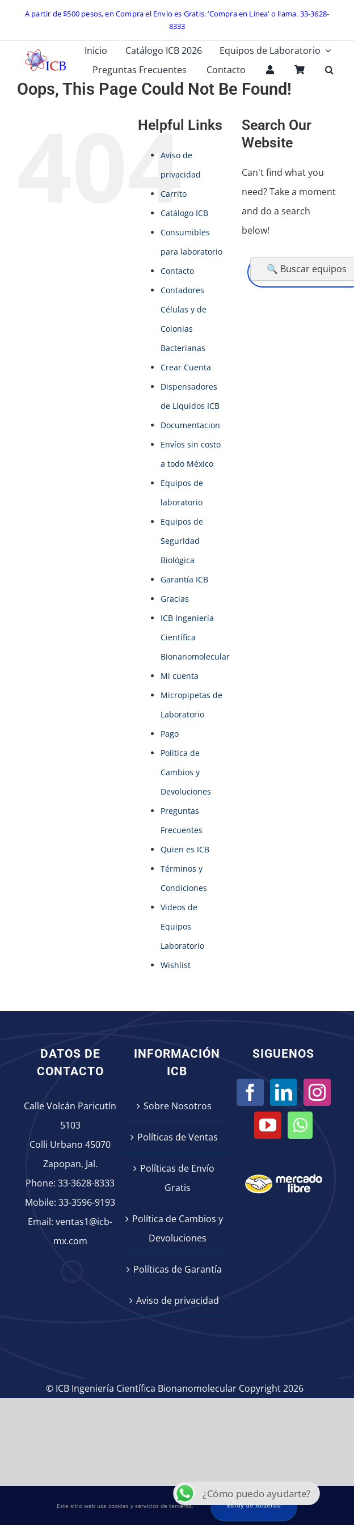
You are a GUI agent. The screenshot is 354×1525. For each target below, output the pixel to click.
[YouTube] (267, 1125)
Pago (170, 733)
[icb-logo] (45, 52)
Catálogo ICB (184, 213)
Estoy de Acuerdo (254, 1505)
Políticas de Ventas (177, 1137)
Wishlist (176, 965)
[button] (329, 69)
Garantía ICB (184, 579)
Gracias (175, 598)
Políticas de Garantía (177, 1269)
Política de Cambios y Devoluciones (186, 772)
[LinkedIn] (283, 1092)
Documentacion (190, 425)
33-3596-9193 (86, 1202)
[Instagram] (317, 1092)
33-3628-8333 (86, 1183)
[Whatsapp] (300, 1125)
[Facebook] (250, 1092)
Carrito (174, 193)
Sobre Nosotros (178, 1106)
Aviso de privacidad (177, 1300)
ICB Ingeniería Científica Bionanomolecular (195, 637)
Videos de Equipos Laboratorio (182, 926)
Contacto (177, 270)
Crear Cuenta (186, 367)
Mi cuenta (180, 675)
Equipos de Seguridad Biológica (182, 540)
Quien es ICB (185, 849)
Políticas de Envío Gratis (177, 1178)
